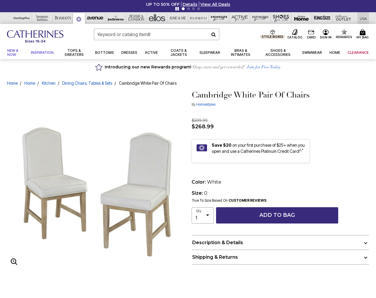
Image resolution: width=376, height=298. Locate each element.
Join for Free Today (264, 67)
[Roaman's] (63, 18)
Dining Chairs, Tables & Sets (87, 83)
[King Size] (322, 18)
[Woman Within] (42, 18)
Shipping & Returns (215, 257)
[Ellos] (157, 18)
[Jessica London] (136, 18)
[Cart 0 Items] (363, 34)
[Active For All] (239, 18)
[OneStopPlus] (21, 18)
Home (12, 83)
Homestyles (205, 104)
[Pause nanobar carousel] (177, 8)
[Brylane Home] (301, 18)
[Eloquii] (198, 18)
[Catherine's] (79, 18)
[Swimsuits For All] (219, 18)
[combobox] (156, 34)
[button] (190, 4)
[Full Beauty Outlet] (343, 18)
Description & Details (217, 242)
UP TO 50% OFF (163, 4)
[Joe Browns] (116, 18)
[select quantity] (203, 215)
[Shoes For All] (281, 18)
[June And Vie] (177, 18)
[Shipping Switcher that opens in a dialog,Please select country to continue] (363, 18)
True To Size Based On (229, 200)
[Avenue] (95, 18)
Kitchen (49, 83)
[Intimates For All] (260, 18)
